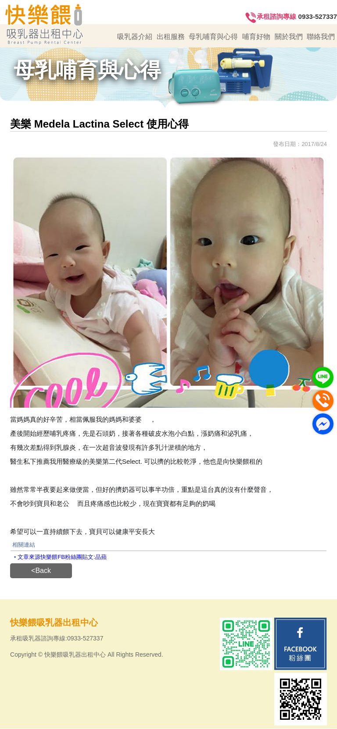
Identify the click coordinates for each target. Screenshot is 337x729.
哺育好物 (256, 36)
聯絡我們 (321, 36)
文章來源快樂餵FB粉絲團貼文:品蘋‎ (62, 557)
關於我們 (289, 36)
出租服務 (171, 36)
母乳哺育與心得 (213, 36)
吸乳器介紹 (134, 36)
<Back (41, 571)
